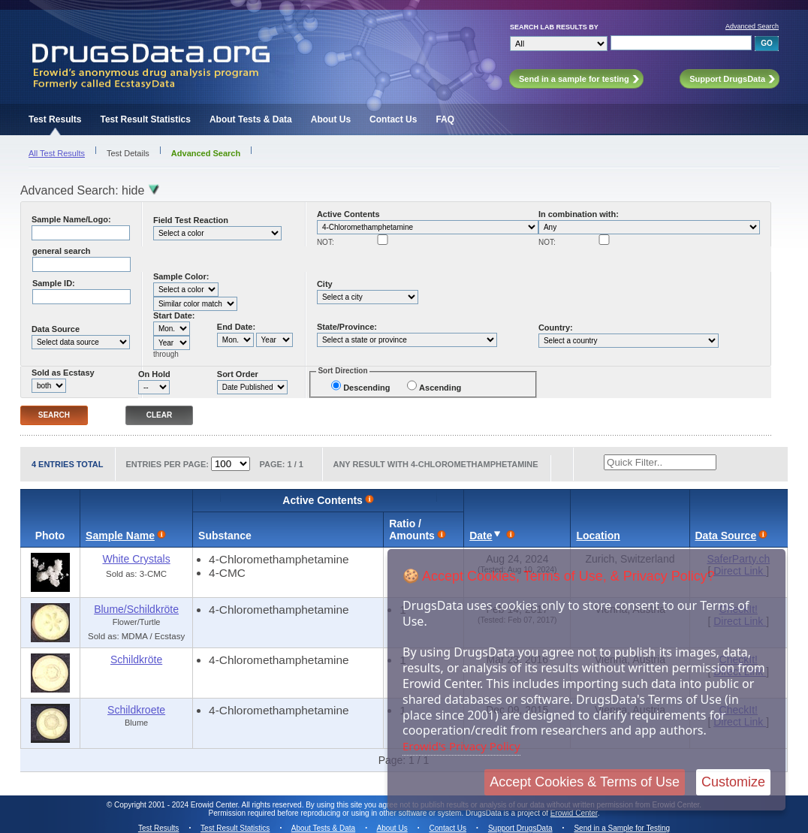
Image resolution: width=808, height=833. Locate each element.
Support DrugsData (520, 828)
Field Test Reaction (190, 220)
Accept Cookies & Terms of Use (585, 781)
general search (61, 250)
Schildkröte (136, 659)
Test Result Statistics (145, 119)
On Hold (154, 374)
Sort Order (237, 374)
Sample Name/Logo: (71, 219)
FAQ (445, 119)
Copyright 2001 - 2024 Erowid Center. (177, 805)
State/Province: (347, 326)
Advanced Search (752, 26)
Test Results (55, 119)
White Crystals (136, 559)
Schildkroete (136, 710)
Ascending (440, 387)
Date (480, 536)
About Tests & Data (251, 119)
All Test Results (57, 153)
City (325, 283)
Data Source (56, 329)
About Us (331, 119)
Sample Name (120, 536)
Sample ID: (53, 283)
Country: (555, 327)
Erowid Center (574, 813)
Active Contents (348, 214)
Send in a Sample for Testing (622, 828)
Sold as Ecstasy (63, 372)
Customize (733, 781)
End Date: (236, 326)
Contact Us (393, 119)
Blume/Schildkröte (136, 609)
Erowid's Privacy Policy (461, 745)
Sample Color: (181, 276)
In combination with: (578, 214)
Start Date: (174, 315)
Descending (366, 387)
